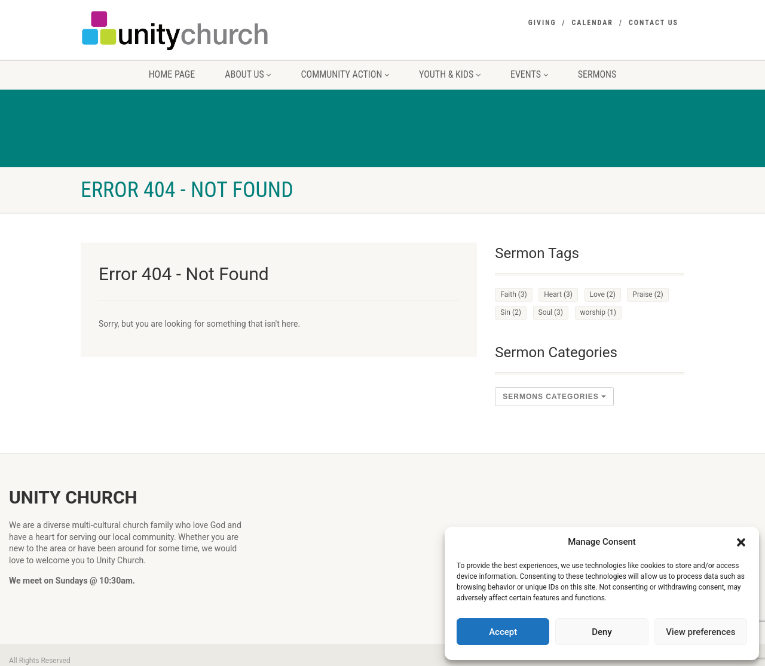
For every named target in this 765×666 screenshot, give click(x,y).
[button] (741, 542)
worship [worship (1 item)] (598, 312)
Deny (602, 632)
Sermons (597, 74)
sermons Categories (554, 396)
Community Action (345, 74)
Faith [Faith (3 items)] (513, 294)
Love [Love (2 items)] (603, 294)
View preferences (700, 632)
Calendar (592, 23)
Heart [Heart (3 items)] (558, 294)
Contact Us (653, 23)
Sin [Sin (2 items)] (510, 312)
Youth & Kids (450, 74)
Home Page (172, 74)
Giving (542, 23)
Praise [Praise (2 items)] (647, 294)
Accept (503, 632)
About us (248, 74)
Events (529, 74)
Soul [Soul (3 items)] (551, 312)
